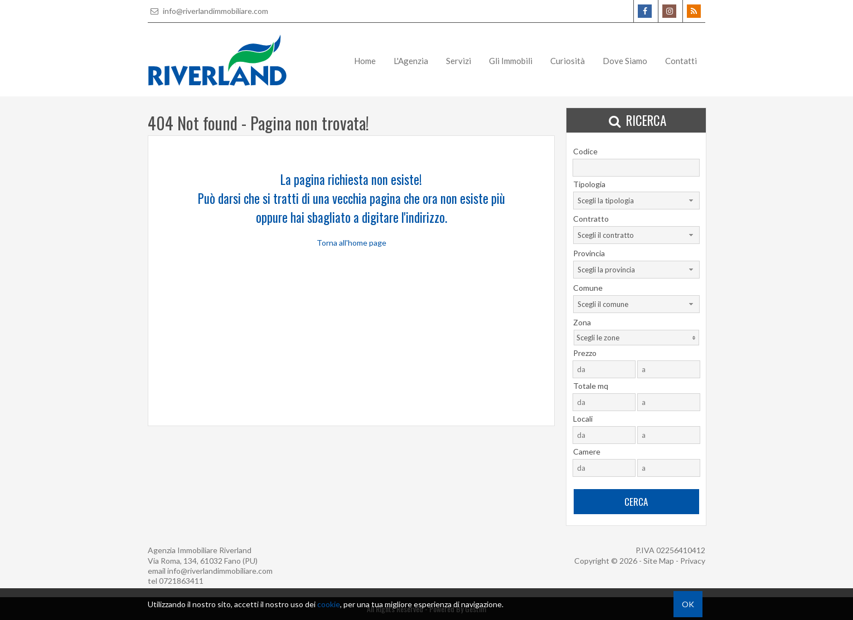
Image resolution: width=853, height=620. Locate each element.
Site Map (658, 560)
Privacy (692, 560)
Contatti (681, 61)
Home (365, 61)
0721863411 (181, 580)
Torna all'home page (351, 242)
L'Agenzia (411, 61)
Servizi (458, 61)
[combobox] (636, 200)
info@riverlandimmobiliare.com (208, 11)
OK (688, 604)
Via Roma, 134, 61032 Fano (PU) (203, 560)
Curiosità (567, 61)
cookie (328, 604)
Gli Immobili (510, 61)
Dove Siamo (625, 61)
